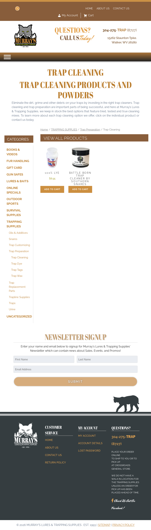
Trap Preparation (19, 251)
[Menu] (7, 57)
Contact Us (121, 8)
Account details (90, 443)
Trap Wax (17, 275)
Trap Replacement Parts (17, 287)
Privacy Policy (123, 525)
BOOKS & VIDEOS (13, 152)
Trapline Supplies (19, 297)
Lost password (89, 450)
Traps (12, 303)
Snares (13, 239)
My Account (68, 15)
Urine (12, 309)
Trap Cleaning (19, 257)
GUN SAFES (15, 174)
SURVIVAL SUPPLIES (14, 213)
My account (87, 435)
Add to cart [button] (52, 189)
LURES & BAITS (17, 181)
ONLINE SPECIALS (14, 190)
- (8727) (120, 30)
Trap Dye (16, 263)
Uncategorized (19, 316)
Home (89, 8)
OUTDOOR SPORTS (14, 201)
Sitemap (104, 525)
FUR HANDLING (18, 161)
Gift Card (14, 167)
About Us (103, 8)
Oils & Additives (18, 232)
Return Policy (55, 462)
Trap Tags (17, 269)
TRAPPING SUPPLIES (14, 224)
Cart (89, 15)
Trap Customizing (19, 245)
